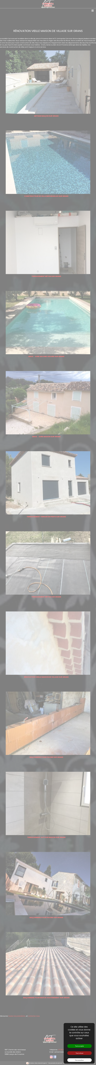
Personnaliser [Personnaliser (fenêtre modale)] (79, 1060)
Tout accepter (79, 1046)
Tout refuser (79, 1053)
